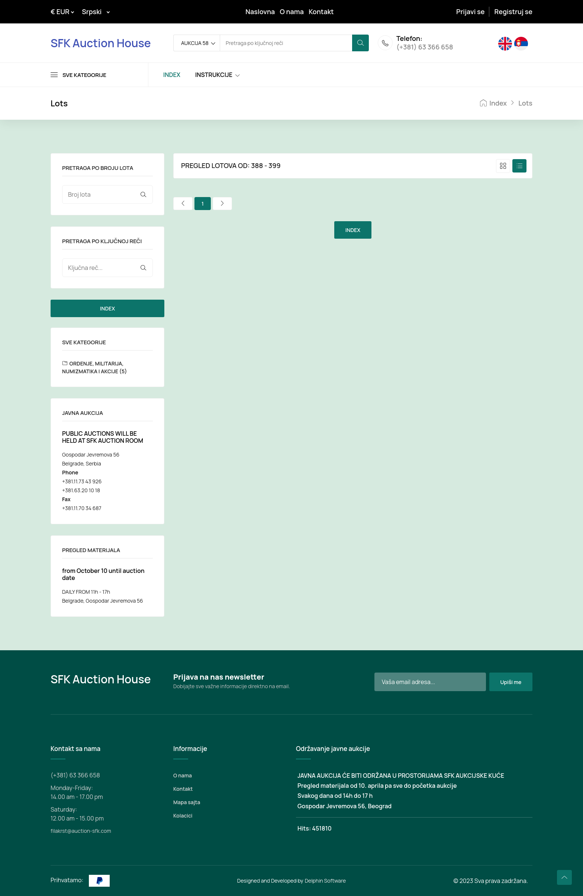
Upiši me (510, 682)
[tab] (503, 166)
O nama (292, 11)
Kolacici (182, 815)
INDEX (107, 308)
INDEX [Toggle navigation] (171, 75)
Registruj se (513, 11)
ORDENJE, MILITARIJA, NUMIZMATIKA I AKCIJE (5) (94, 367)
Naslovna (260, 11)
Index (493, 103)
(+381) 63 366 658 (424, 47)
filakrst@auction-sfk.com (81, 830)
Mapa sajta (186, 802)
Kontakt (321, 11)
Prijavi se (470, 11)
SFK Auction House (101, 43)
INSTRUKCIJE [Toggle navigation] (213, 75)
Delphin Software (325, 880)
